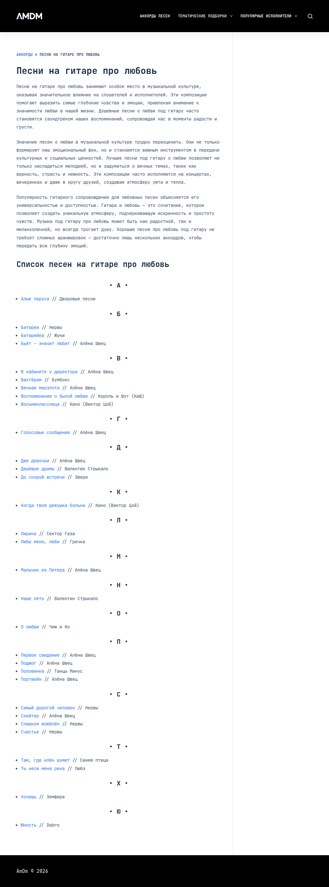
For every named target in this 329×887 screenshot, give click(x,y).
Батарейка (32, 335)
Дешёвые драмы (37, 468)
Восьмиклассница (40, 404)
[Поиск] (310, 16)
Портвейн (31, 679)
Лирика (28, 533)
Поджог (28, 663)
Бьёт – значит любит (45, 343)
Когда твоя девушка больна (53, 505)
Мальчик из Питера (43, 569)
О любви (30, 626)
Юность (28, 825)
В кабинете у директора (49, 371)
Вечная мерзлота (40, 387)
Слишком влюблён (40, 723)
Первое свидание (40, 655)
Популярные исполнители (270, 16)
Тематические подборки (206, 16)
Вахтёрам (31, 379)
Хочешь (28, 796)
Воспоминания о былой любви (54, 396)
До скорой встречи (43, 477)
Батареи (30, 327)
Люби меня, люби (40, 541)
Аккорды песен (155, 16)
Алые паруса (35, 298)
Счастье (30, 731)
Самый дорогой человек (48, 707)
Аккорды (24, 54)
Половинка (32, 671)
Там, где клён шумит (45, 760)
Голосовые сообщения (45, 432)
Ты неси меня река (43, 768)
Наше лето (32, 598)
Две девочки (35, 460)
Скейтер (30, 715)
